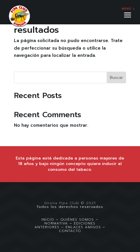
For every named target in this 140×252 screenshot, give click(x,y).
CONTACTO (70, 230)
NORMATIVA (56, 223)
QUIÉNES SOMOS (77, 219)
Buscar (116, 78)
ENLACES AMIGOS (83, 227)
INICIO (47, 219)
